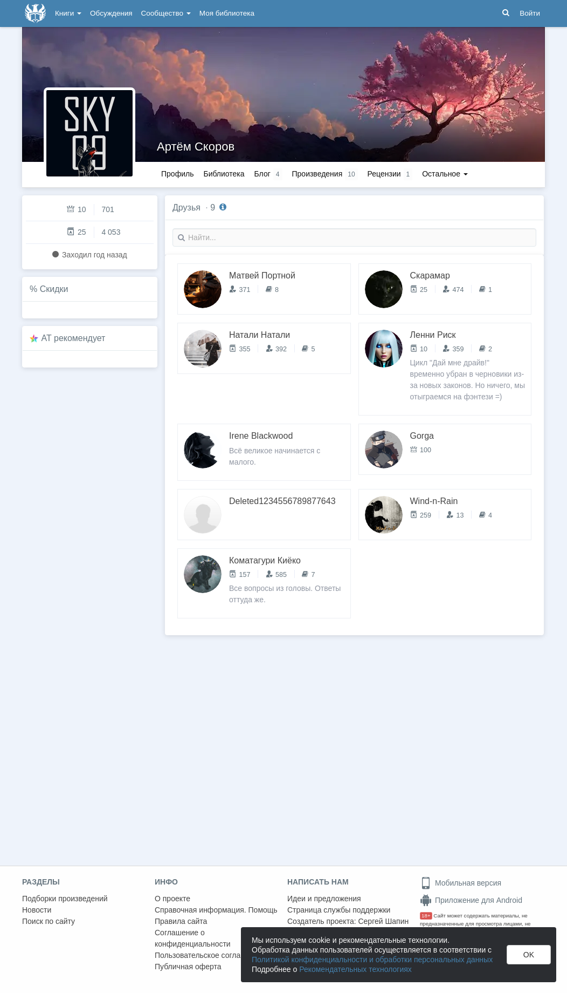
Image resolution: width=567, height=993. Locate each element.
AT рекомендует (74, 338)
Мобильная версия (460, 883)
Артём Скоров (195, 146)
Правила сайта (181, 921)
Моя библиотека (226, 13)
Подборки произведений (65, 898)
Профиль (177, 173)
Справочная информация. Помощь (216, 910)
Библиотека (223, 173)
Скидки (54, 289)
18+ (426, 916)
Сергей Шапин (383, 921)
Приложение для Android (471, 900)
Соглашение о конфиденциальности (193, 938)
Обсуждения (111, 13)
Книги (68, 13)
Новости (36, 910)
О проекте (172, 898)
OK (528, 954)
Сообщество (166, 13)
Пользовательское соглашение (209, 955)
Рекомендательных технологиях (355, 969)
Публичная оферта (188, 966)
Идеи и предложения (324, 898)
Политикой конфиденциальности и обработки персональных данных (372, 959)
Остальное (445, 173)
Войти (530, 13)
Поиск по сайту (48, 921)
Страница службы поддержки (338, 910)
